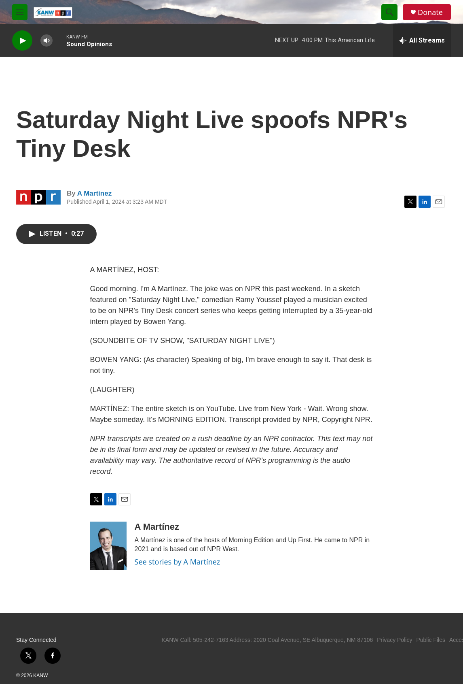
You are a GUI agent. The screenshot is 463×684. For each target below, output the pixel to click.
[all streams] (422, 40)
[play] (22, 40)
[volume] (46, 41)
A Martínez (94, 193)
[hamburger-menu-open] (19, 12)
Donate (430, 12)
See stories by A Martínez (177, 562)
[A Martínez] (108, 546)
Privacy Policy (394, 640)
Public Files (430, 640)
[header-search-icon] (389, 12)
